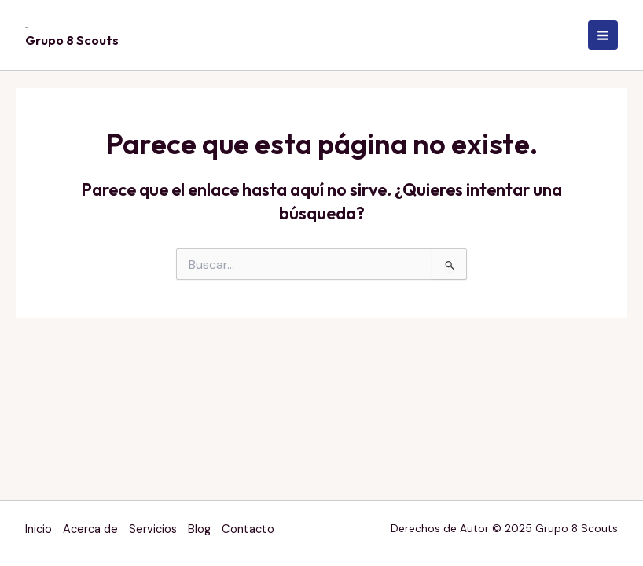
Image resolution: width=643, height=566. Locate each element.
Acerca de (90, 529)
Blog (199, 529)
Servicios (153, 529)
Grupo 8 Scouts (72, 40)
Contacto (248, 529)
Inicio (38, 529)
